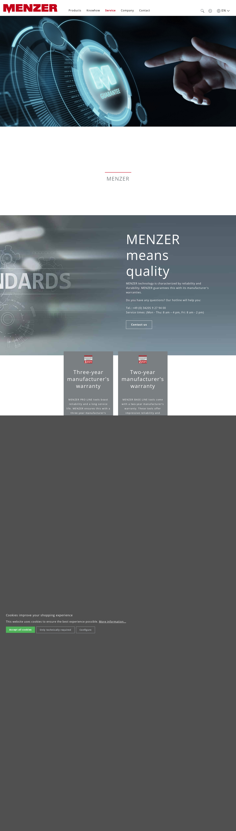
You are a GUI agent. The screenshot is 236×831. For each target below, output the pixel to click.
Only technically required (55, 629)
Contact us (139, 324)
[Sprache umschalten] (223, 10)
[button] (202, 10)
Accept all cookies (20, 629)
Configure (85, 629)
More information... (112, 621)
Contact (144, 10)
